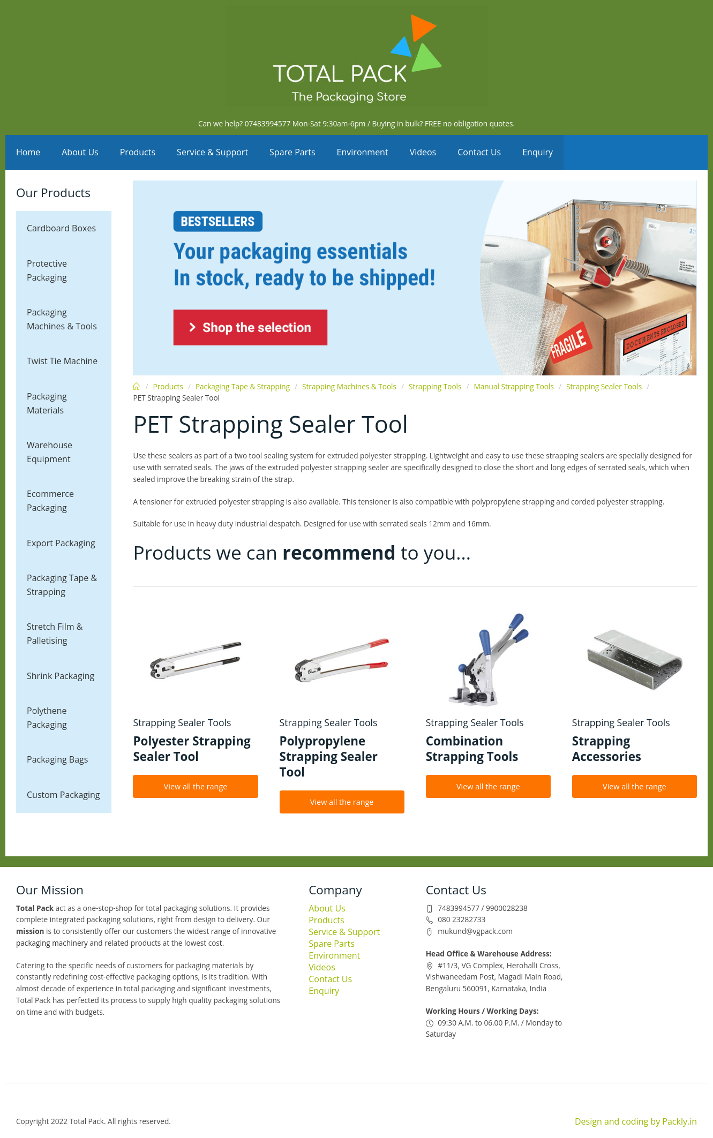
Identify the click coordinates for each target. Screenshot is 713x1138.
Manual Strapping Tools (513, 386)
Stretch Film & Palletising (54, 633)
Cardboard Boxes (61, 228)
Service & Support (212, 152)
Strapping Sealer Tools (604, 386)
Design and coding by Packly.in (636, 1121)
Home (28, 152)
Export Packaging (61, 543)
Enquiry (537, 152)
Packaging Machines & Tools (62, 319)
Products (137, 152)
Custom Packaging (63, 795)
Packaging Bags (57, 759)
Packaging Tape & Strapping (62, 585)
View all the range (196, 786)
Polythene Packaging (47, 717)
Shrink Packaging (60, 676)
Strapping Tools (435, 386)
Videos (423, 152)
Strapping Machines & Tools (349, 386)
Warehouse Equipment (49, 452)
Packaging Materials (47, 403)
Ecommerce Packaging (50, 501)
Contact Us (479, 152)
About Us (80, 152)
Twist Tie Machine (62, 361)
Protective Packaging (47, 270)
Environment (362, 152)
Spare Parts (292, 152)
